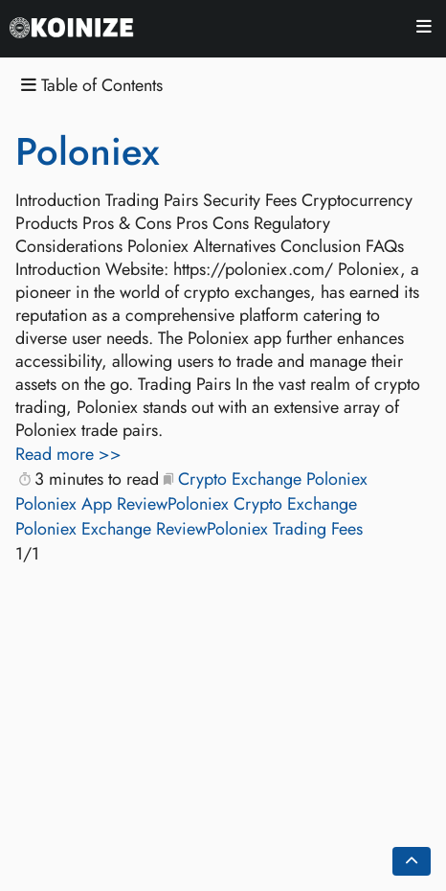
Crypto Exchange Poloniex (273, 479)
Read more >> (68, 454)
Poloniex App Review (91, 503)
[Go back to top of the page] (411, 861)
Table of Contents (92, 86)
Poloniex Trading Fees (285, 528)
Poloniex (87, 151)
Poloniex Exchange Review (111, 528)
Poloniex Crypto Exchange (262, 503)
